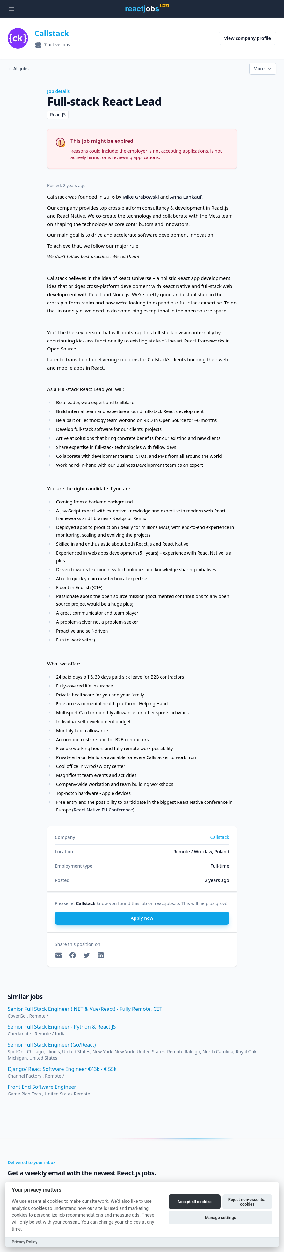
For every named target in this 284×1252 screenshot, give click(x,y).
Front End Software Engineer (42, 1086)
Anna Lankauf (185, 197)
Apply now (142, 918)
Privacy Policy (25, 1242)
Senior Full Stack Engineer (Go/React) (52, 1044)
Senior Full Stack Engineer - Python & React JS (62, 1026)
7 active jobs (57, 45)
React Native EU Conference (103, 810)
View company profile (247, 38)
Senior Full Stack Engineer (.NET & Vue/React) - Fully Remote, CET (85, 1008)
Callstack (51, 33)
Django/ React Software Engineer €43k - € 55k (62, 1068)
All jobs (18, 68)
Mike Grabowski (140, 197)
